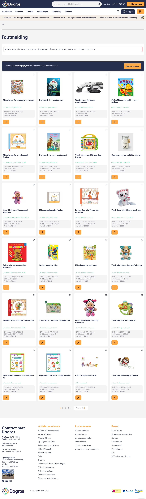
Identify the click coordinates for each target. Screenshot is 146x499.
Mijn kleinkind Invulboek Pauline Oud (18, 321)
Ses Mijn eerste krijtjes (48, 266)
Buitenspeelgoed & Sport (48, 445)
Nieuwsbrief (116, 445)
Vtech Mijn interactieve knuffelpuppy (126, 266)
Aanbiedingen (81, 434)
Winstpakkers (80, 442)
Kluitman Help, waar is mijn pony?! (53, 155)
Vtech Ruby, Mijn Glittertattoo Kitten (126, 210)
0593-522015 (15, 437)
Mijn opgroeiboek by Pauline (51, 210)
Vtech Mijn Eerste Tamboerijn (123, 321)
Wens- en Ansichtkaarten (48, 478)
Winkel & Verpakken (46, 475)
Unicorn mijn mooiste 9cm (85, 376)
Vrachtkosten (117, 449)
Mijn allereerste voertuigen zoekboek (18, 100)
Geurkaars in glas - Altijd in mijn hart (126, 155)
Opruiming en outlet (83, 438)
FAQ (113, 453)
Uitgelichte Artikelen (83, 445)
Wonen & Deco (44, 438)
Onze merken (116, 442)
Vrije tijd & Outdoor (46, 467)
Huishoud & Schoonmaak (48, 431)
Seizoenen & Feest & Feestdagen (51, 464)
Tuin (40, 456)
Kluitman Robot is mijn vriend (51, 100)
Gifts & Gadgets (45, 449)
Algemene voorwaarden (121, 434)
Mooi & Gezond (44, 453)
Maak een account (132, 66)
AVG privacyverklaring (120, 456)
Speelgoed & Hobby (46, 442)
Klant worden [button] (135, 4)
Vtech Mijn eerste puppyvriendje (124, 376)
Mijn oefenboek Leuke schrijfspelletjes (55, 376)
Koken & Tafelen (44, 434)
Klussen (41, 460)
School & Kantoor (45, 471)
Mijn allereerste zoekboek (86, 266)
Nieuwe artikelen (82, 431)
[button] (128, 11)
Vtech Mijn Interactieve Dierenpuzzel (54, 321)
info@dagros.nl (13, 439)
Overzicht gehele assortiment (87, 449)
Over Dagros (116, 431)
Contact (107, 4)
